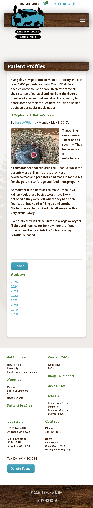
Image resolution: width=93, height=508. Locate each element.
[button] (83, 20)
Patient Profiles (19, 405)
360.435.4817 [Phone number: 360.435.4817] (29, 4)
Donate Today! (21, 468)
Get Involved (17, 357)
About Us (14, 380)
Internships (13, 368)
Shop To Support (61, 376)
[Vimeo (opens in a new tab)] (68, 4)
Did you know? (56, 414)
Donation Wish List (58, 410)
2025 (14, 282)
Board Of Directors (17, 390)
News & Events (15, 398)
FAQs (51, 368)
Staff (9, 394)
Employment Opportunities (22, 372)
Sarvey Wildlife (25, 122)
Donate (53, 395)
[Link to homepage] (28, 22)
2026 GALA (56, 386)
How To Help (14, 364)
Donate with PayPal (58, 403)
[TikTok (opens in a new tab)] (73, 4)
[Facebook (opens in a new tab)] (59, 4)
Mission (11, 387)
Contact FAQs (58, 357)
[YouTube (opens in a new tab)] (64, 4)
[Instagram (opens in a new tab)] (54, 4)
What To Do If (55, 364)
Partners (53, 406)
